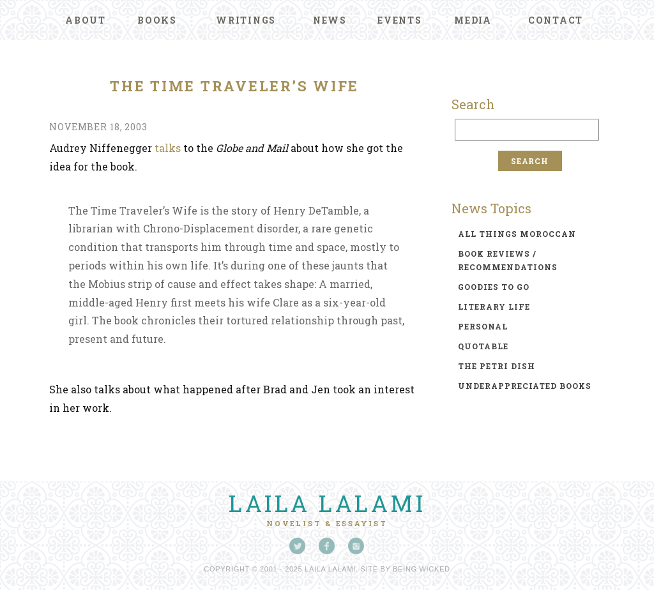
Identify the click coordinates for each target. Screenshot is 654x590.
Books (157, 20)
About (85, 20)
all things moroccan (517, 234)
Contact (555, 20)
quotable (483, 346)
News (330, 20)
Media (473, 20)
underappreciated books (524, 386)
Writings (246, 20)
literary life (494, 306)
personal (483, 326)
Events (399, 20)
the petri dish (496, 366)
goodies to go (493, 287)
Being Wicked (421, 569)
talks (168, 148)
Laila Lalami (327, 503)
